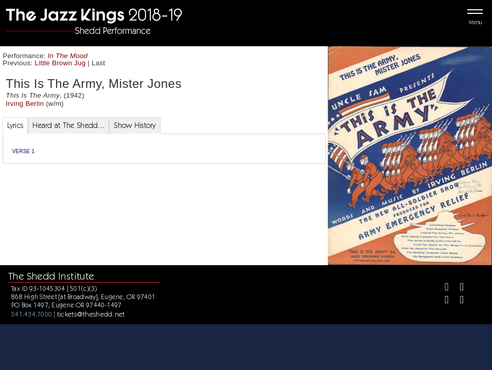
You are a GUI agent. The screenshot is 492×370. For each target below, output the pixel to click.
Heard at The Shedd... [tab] (68, 125)
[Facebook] (442, 288)
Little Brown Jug (59, 63)
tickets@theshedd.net (91, 314)
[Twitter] (457, 288)
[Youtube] (457, 300)
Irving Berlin (25, 103)
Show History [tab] (134, 125)
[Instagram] (442, 300)
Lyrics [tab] (15, 125)
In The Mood (68, 56)
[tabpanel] (164, 148)
